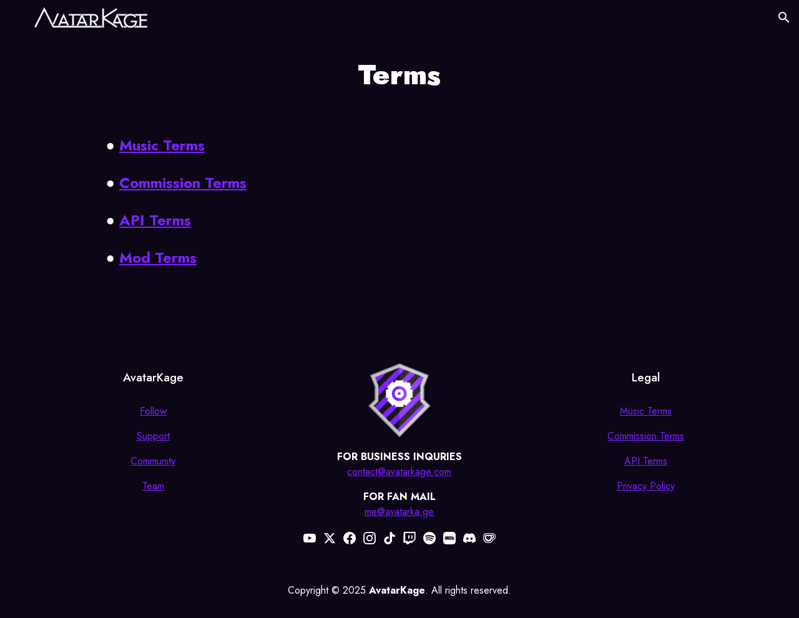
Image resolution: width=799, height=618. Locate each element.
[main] (399, 74)
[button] (784, 17)
